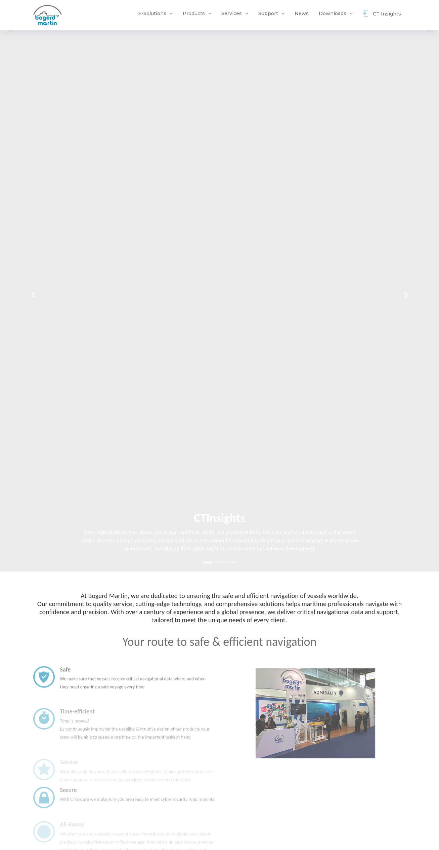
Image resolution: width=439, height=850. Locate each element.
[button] (33, 295)
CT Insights (382, 14)
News (302, 13)
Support (268, 13)
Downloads (332, 13)
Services (231, 13)
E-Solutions (152, 13)
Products (194, 13)
